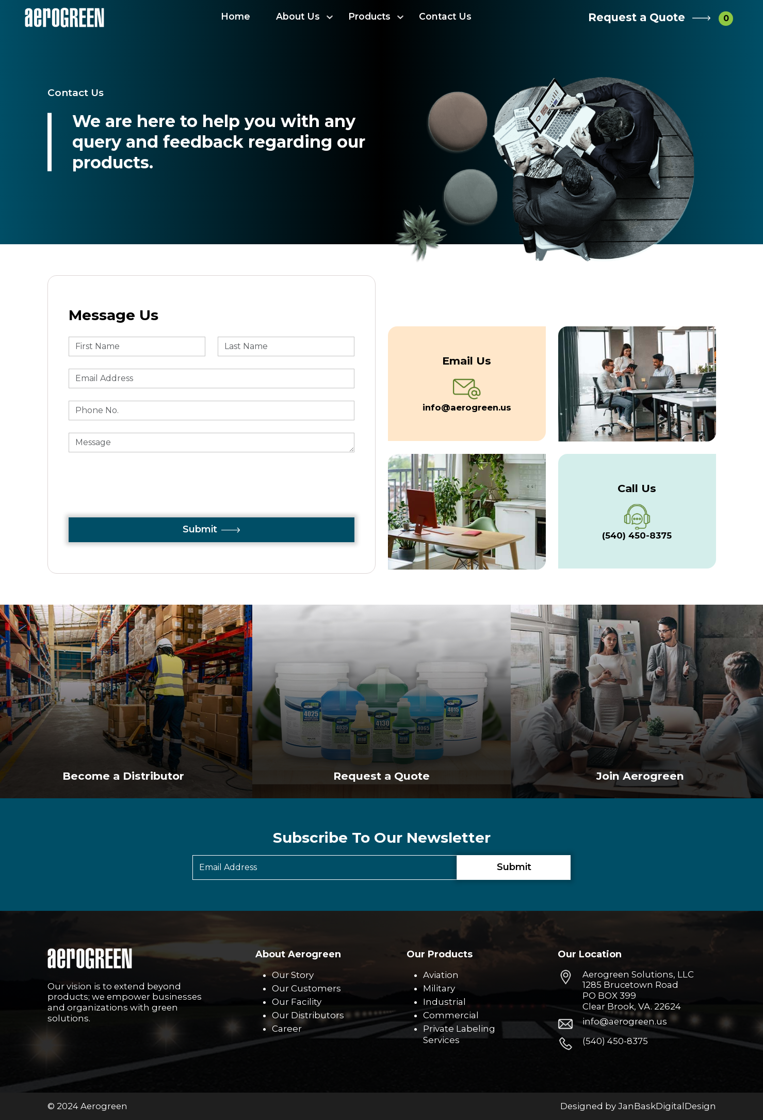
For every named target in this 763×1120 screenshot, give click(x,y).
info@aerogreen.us (624, 1021)
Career (287, 1028)
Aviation (441, 975)
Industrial (444, 1002)
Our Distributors (308, 1015)
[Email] (324, 867)
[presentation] (147, 497)
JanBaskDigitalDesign (667, 1106)
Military (439, 988)
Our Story (293, 975)
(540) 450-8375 (615, 1041)
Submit (211, 529)
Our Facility (296, 1002)
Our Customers (306, 988)
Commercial (451, 1015)
